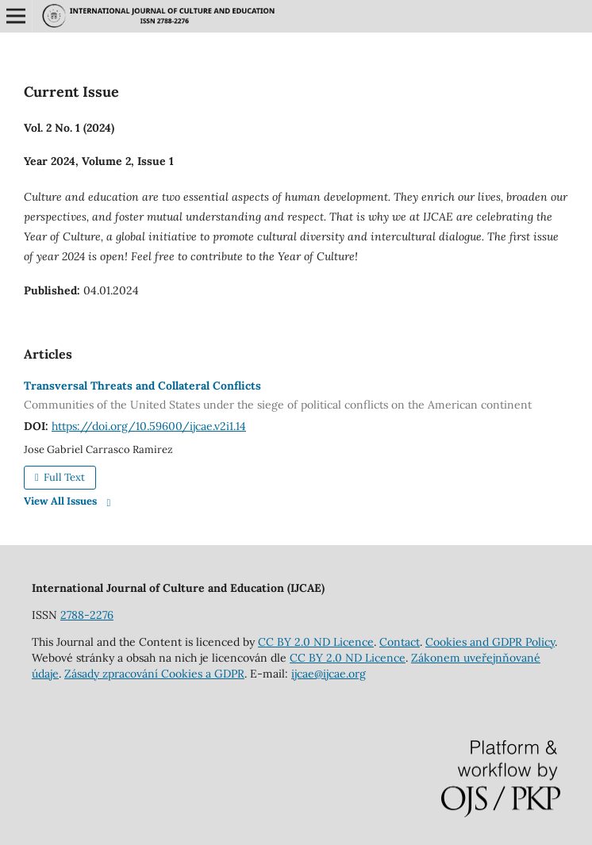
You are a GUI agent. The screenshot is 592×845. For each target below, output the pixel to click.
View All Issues (60, 501)
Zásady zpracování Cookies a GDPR (154, 673)
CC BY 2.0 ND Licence (316, 642)
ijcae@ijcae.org (328, 673)
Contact (399, 642)
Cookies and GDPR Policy (490, 642)
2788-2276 (86, 615)
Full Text (63, 477)
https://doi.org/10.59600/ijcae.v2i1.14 (149, 426)
